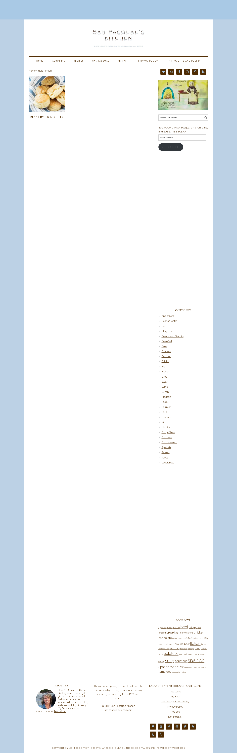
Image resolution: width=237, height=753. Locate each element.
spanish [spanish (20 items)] (196, 660)
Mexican (166, 396)
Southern (167, 437)
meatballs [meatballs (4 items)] (175, 648)
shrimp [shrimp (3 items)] (161, 661)
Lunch (165, 391)
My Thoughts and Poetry (175, 701)
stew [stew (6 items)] (180, 667)
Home (32, 70)
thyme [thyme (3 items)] (203, 667)
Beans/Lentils (169, 321)
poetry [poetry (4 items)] (204, 648)
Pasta (165, 401)
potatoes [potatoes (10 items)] (171, 653)
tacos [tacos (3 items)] (192, 667)
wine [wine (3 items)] (184, 672)
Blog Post (167, 331)
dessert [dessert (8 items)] (188, 638)
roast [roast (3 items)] (185, 654)
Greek (165, 376)
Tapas (165, 457)
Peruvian (166, 407)
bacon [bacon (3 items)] (170, 628)
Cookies (166, 356)
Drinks (165, 361)
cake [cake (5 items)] (183, 632)
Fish (164, 366)
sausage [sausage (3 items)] (201, 654)
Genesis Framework (143, 748)
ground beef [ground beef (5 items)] (182, 644)
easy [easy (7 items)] (205, 638)
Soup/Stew (168, 432)
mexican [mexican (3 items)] (184, 649)
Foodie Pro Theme (84, 748)
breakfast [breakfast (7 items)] (172, 632)
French (165, 371)
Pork (164, 412)
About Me (175, 691)
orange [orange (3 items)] (191, 649)
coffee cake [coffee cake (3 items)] (177, 638)
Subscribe (170, 147)
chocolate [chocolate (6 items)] (165, 638)
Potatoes (166, 417)
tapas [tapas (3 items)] (197, 667)
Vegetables (168, 462)
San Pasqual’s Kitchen (118, 36)
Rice (164, 422)
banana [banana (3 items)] (176, 628)
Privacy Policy (175, 706)
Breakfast (167, 341)
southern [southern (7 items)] (181, 661)
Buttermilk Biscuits (46, 117)
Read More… (60, 711)
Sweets (166, 452)
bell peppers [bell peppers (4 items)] (195, 627)
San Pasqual (175, 716)
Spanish (166, 447)
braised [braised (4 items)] (162, 633)
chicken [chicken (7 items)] (199, 632)
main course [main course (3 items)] (163, 649)
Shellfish (166, 427)
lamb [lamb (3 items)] (203, 644)
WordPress (178, 748)
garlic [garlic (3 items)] (171, 644)
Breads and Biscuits (173, 336)
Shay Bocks (106, 748)
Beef (164, 326)
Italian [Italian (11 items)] (195, 643)
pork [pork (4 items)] (160, 654)
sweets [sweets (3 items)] (187, 667)
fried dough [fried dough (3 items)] (163, 644)
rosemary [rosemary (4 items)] (192, 654)
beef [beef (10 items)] (184, 627)
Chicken (166, 351)
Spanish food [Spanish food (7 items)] (167, 667)
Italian (165, 381)
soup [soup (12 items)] (169, 660)
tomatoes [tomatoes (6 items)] (164, 671)
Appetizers (168, 316)
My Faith (175, 696)
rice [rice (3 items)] (180, 654)
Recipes (175, 711)
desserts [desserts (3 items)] (197, 638)
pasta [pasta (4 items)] (197, 648)
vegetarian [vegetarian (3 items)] (176, 672)
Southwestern (169, 442)
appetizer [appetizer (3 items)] (162, 628)
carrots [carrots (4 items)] (189, 633)
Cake (164, 346)
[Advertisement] (118, 9)
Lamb (165, 386)
